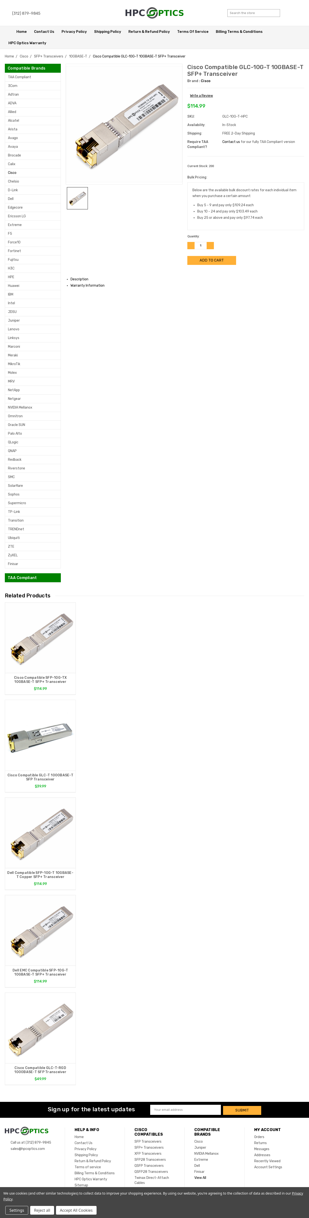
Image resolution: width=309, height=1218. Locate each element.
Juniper (14, 321)
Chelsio (13, 181)
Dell (11, 199)
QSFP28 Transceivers (151, 1171)
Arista (12, 129)
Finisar (13, 564)
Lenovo (13, 329)
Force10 (14, 242)
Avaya (13, 147)
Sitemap (81, 1185)
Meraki (13, 355)
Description (81, 279)
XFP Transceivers (148, 1153)
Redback (14, 460)
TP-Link (14, 512)
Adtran (13, 94)
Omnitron (15, 416)
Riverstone (16, 468)
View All (200, 1177)
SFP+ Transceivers (149, 1147)
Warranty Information (89, 285)
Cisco (12, 173)
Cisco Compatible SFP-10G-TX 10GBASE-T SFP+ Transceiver (40, 680)
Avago (13, 138)
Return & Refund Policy (149, 31)
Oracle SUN (16, 425)
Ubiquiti (14, 538)
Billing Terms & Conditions (239, 31)
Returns (260, 1142)
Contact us (231, 142)
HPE (11, 277)
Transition (16, 520)
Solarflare (15, 486)
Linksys (13, 338)
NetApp (14, 390)
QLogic (13, 442)
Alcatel (13, 121)
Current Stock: (200, 166)
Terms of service (193, 31)
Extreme (15, 225)
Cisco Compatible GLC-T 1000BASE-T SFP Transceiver (40, 777)
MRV (11, 381)
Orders (259, 1136)
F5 (10, 234)
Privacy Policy (74, 31)
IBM (10, 294)
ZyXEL (13, 555)
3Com (12, 86)
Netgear (14, 399)
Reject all (42, 1210)
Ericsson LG (17, 216)
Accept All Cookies (76, 1210)
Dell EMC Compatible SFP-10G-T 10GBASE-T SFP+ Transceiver (40, 973)
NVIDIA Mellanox (20, 407)
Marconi (14, 347)
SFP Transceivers (148, 1141)
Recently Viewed (267, 1160)
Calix (11, 164)
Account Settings (268, 1166)
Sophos (14, 494)
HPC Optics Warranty (27, 43)
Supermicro (17, 503)
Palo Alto (15, 434)
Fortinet (14, 251)
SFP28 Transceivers (150, 1159)
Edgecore (15, 207)
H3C (11, 268)
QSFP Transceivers (149, 1165)
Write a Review (201, 96)
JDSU (12, 312)
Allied (12, 112)
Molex (12, 373)
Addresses (262, 1154)
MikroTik (14, 364)
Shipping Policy (107, 31)
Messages (261, 1148)
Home (21, 31)
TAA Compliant (19, 77)
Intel (11, 303)
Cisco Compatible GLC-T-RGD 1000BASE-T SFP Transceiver (40, 1070)
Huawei (13, 286)
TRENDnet (16, 529)
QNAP (12, 451)
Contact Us (44, 31)
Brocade (14, 155)
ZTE (11, 547)
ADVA (12, 103)
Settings (16, 1210)
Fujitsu (13, 260)
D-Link (13, 190)
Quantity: (193, 236)
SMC (11, 477)
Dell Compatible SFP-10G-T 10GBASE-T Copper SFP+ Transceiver (40, 875)
